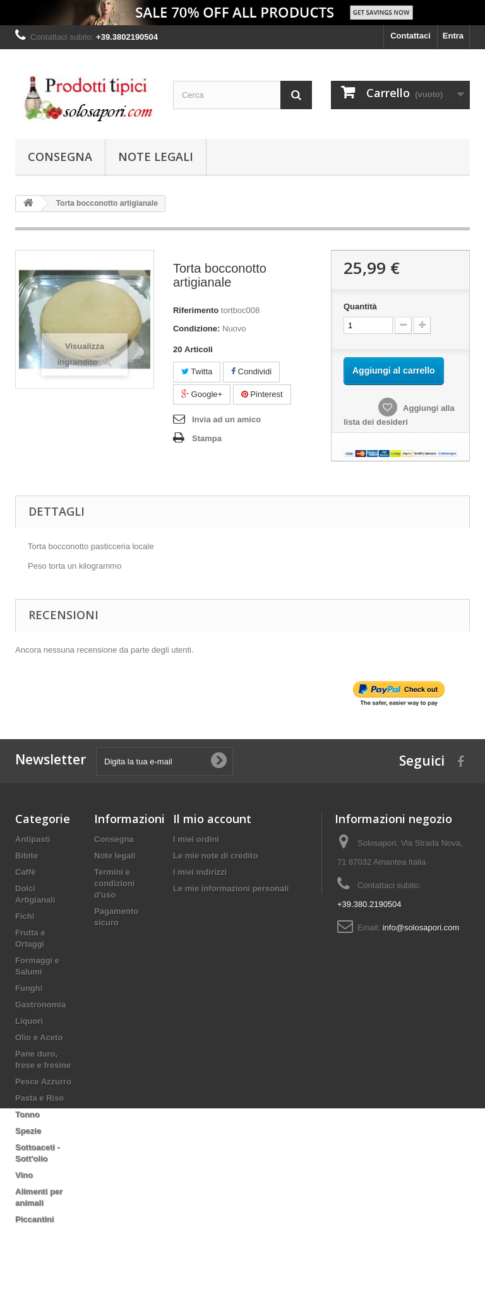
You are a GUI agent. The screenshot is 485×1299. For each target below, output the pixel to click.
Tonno (27, 1114)
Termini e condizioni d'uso (114, 883)
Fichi (24, 916)
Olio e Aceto (39, 1037)
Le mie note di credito (215, 855)
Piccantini (34, 1219)
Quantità (360, 306)
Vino (24, 1175)
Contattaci (410, 35)
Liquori (29, 1021)
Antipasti (33, 839)
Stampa (207, 438)
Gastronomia (40, 1004)
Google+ (201, 394)
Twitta (196, 371)
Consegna (60, 156)
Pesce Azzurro (43, 1081)
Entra (453, 35)
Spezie (28, 1131)
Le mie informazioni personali (231, 888)
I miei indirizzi (200, 872)
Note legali (155, 156)
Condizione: (196, 328)
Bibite (26, 855)
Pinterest (262, 394)
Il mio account (212, 818)
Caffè (25, 872)
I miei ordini (196, 839)
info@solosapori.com (421, 927)
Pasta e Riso (39, 1098)
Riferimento (196, 310)
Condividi (251, 371)
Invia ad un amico (226, 419)
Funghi (28, 988)
